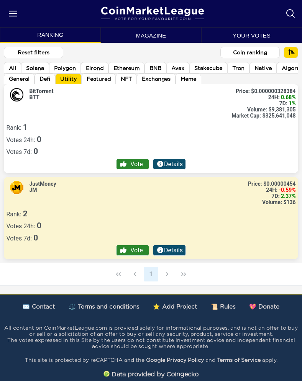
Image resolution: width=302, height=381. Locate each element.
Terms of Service (239, 360)
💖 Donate (264, 306)
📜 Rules (223, 306)
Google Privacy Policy (175, 360)
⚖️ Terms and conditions (104, 306)
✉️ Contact (39, 306)
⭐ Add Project (175, 306)
